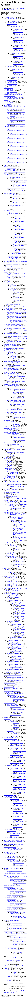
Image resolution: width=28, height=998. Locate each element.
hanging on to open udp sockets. (11, 373)
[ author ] (21, 8)
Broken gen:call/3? (8, 88)
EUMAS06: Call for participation (12, 304)
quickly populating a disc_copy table (13, 341)
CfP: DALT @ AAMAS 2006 (11, 591)
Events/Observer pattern (9, 703)
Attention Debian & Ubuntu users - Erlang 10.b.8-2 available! (18, 938)
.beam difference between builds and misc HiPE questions (18, 507)
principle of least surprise (10, 593)
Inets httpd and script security (11, 368)
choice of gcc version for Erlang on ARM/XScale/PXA (12, 886)
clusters (6, 100)
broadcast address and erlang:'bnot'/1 (12, 675)
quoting (6, 968)
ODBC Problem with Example (11, 481)
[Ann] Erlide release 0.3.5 (10, 442)
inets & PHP (7, 719)
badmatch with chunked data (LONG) (13, 378)
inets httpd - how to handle (10, 344)
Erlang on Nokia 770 (9, 555)
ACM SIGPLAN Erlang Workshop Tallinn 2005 (15, 261)
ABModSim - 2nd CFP (9, 170)
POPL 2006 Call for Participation (12, 210)
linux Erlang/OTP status (9, 212)
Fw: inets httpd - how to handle (11, 345)
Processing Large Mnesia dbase (11, 920)
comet (5, 165)
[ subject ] (16, 8)
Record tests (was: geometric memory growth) (19, 751)
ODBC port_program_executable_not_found (14, 126)
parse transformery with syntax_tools (13, 264)
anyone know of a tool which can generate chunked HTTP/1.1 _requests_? (14, 511)
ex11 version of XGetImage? (11, 266)
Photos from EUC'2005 (9, 372)
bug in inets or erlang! (9, 796)
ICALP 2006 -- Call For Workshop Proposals (14, 365)
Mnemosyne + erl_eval (9, 428)
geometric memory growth (10, 739)
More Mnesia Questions (15, 861)
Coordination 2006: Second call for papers (14, 844)
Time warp (6, 977)
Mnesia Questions (8, 852)
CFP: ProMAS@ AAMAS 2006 (11, 492)
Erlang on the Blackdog (9, 193)
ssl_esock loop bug (8, 737)
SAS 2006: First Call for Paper (11, 384)
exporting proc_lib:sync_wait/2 (11, 688)
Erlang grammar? (8, 494)
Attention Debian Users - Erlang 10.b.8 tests (14, 106)
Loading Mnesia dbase (9, 576)
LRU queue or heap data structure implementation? (12, 691)
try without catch (8, 468)
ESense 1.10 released (9, 687)
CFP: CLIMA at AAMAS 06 (11, 496)
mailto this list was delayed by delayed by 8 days (15, 965)
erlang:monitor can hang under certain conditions (15, 588)
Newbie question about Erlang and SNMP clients (15, 336)
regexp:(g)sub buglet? (9, 947)
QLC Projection (7, 457)
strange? (6, 568)
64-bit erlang (7, 350)
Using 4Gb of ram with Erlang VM (12, 174)
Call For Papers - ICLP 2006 (11, 426)
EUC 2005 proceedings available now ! (13, 333)
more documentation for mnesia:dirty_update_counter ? (11, 982)
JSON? (5, 458)
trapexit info (7, 587)
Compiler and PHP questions (11, 955)
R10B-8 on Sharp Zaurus (10, 847)
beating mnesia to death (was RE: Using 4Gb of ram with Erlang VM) (16, 312)
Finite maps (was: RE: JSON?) (11, 489)
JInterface (6, 717)
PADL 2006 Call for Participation (12, 672)
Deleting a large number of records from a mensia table (18, 879)
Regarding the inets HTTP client (11, 868)
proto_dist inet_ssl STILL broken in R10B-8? (15, 328)
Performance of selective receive (11, 385)
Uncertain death (7, 543)
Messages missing (8, 166)
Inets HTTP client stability (10, 432)
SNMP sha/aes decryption (10, 795)
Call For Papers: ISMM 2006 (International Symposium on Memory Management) (14, 841)
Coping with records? (9, 90)
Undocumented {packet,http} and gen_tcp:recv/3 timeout (15, 98)
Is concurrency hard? (9, 17)
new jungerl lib (7, 302)
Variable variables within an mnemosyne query (15, 278)
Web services (7, 281)
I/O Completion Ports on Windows (12, 324)
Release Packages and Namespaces (12, 361)
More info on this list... (9, 9)
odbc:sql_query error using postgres (12, 449)
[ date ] (25, 8)
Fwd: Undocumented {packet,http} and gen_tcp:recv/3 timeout (13, 95)
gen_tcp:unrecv (7, 420)
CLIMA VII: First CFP (9, 683)
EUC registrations (8, 105)
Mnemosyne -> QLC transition (11, 478)
